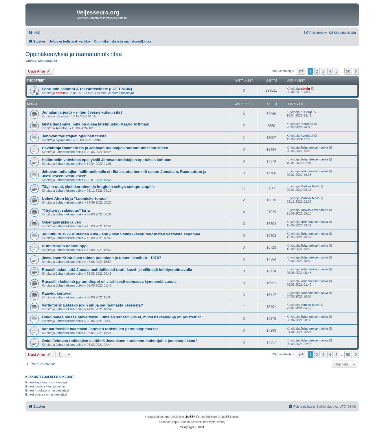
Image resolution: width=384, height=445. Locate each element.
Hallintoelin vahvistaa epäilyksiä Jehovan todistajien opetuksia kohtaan (107, 160)
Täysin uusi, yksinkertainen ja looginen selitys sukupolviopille (98, 186)
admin (60, 93)
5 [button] (336, 71)
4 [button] (330, 71)
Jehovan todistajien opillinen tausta (74, 136)
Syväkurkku (64, 140)
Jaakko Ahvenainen (314, 210)
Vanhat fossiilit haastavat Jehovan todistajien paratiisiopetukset (100, 329)
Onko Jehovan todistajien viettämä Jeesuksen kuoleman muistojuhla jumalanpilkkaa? (120, 341)
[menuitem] (34, 32)
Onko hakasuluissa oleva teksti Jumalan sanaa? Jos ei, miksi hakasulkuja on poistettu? (121, 317)
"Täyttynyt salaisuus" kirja (66, 210)
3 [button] (323, 71)
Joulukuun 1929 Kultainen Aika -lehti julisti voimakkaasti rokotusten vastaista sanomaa (121, 234)
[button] (301, 71)
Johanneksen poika (69, 152)
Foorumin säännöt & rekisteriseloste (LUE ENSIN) (87, 89)
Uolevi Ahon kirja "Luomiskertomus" (75, 198)
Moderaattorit (47, 60)
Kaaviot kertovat (57, 293)
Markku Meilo (310, 186)
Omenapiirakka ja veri (61, 222)
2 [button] (317, 71)
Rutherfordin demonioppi (65, 246)
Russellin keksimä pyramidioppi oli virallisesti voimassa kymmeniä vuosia (109, 281)
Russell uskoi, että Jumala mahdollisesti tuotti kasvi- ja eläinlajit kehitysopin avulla (117, 269)
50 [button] (348, 71)
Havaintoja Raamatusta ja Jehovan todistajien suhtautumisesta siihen (105, 148)
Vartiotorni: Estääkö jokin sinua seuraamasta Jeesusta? (92, 305)
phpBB (189, 416)
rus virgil (62, 116)
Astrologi (62, 128)
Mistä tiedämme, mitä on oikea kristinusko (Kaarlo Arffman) (96, 124)
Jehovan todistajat (121, 93)
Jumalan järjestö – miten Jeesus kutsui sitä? (82, 112)
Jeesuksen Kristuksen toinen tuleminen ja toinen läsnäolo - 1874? (101, 258)
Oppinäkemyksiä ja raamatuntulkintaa (73, 54)
